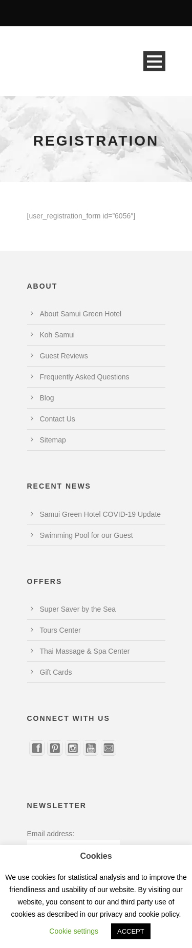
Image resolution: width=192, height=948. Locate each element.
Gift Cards (56, 672)
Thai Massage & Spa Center (85, 651)
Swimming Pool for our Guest (86, 535)
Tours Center (60, 630)
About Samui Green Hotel (81, 314)
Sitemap (53, 440)
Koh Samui (57, 335)
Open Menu (154, 61)
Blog (47, 398)
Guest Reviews (64, 356)
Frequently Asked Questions (85, 377)
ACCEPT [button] (130, 931)
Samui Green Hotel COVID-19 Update (100, 514)
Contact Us (57, 419)
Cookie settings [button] (73, 931)
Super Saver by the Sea (78, 609)
